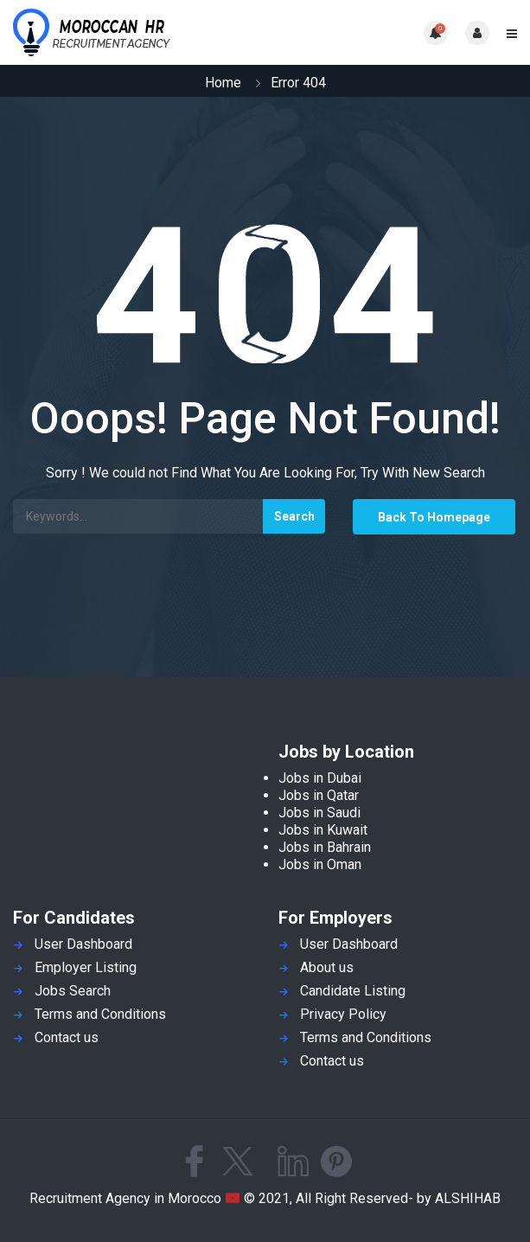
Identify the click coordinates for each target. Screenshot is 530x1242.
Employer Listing (86, 967)
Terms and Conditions (100, 1014)
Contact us (67, 1037)
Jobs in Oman (319, 864)
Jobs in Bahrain (324, 847)
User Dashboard (83, 944)
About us (327, 967)
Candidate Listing (352, 991)
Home (223, 82)
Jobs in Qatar (318, 795)
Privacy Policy (343, 1014)
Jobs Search (73, 991)
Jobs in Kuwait (322, 830)
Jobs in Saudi (319, 812)
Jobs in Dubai (319, 778)
